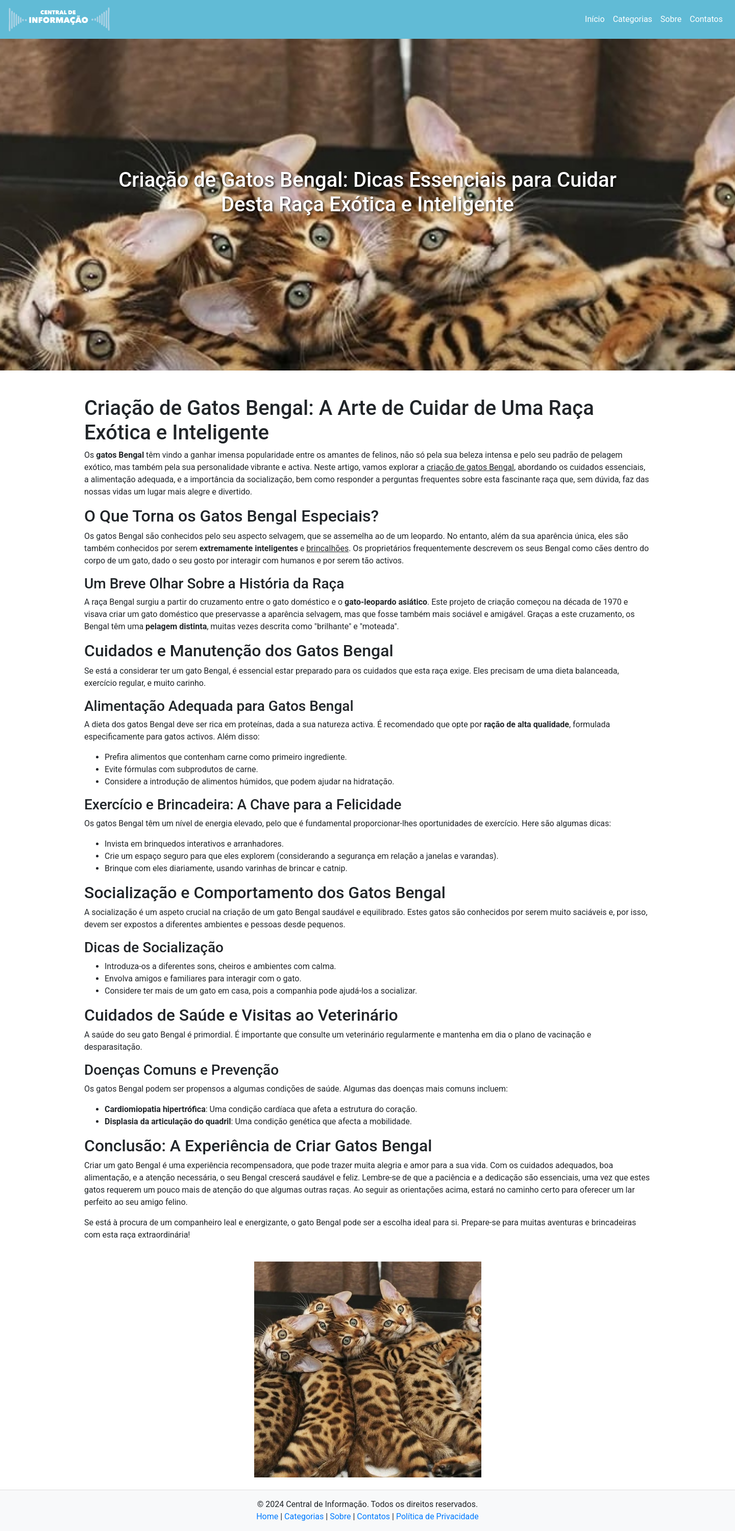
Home (267, 1516)
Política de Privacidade (437, 1516)
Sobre (670, 19)
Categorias (632, 19)
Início (595, 19)
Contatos (706, 19)
